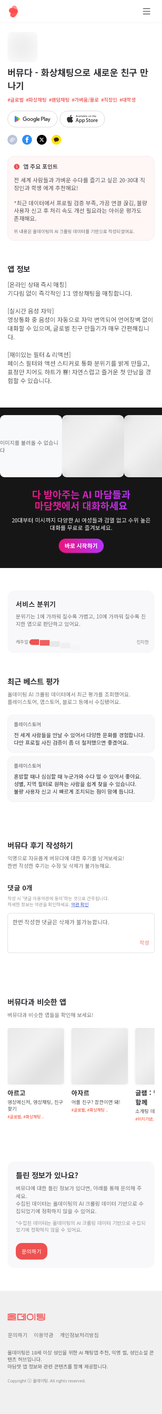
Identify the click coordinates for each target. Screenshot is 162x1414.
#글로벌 (16, 99)
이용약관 (43, 1335)
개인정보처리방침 (79, 1335)
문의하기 (31, 1251)
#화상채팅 (36, 99)
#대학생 (128, 99)
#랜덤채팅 (59, 99)
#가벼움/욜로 (85, 99)
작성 (144, 942)
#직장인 (109, 99)
